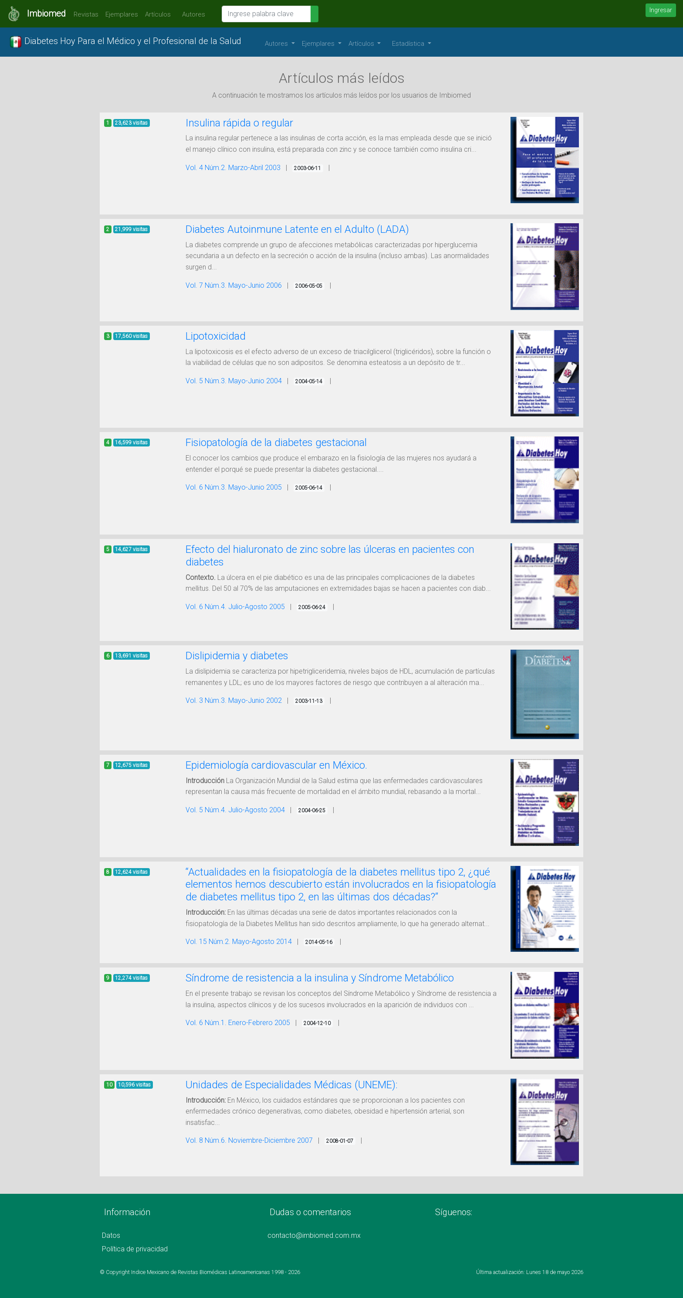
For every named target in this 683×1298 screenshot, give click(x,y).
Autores (191, 14)
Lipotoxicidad (216, 336)
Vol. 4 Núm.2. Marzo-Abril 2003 (233, 168)
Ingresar (660, 10)
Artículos (158, 14)
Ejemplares (121, 14)
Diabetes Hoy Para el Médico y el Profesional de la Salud (125, 41)
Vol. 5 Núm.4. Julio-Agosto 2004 (235, 810)
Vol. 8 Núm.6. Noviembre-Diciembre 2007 (249, 1140)
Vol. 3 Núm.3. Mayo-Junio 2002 (234, 700)
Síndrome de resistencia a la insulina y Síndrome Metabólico (320, 978)
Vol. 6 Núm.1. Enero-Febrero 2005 (238, 1023)
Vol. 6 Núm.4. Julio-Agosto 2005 (235, 607)
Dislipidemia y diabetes (237, 656)
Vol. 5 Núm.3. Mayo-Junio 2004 (234, 381)
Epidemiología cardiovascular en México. (276, 765)
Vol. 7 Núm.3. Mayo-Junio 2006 (234, 285)
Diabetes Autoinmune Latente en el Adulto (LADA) (297, 229)
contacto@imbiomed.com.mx (314, 1235)
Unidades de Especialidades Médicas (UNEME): (292, 1085)
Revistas (83, 14)
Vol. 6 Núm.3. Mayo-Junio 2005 (234, 487)
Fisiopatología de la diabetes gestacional (276, 442)
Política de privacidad (135, 1249)
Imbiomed (46, 13)
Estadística (409, 44)
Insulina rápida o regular (239, 123)
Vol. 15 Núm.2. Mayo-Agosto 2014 (239, 941)
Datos (111, 1235)
